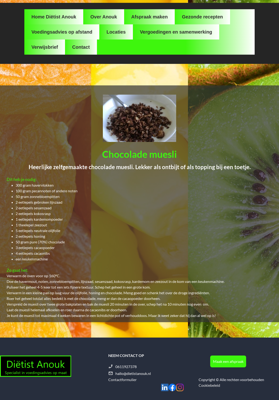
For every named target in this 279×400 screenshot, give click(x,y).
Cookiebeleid (209, 385)
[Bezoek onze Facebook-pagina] (172, 387)
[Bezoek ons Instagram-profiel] (180, 387)
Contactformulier (122, 379)
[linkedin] (165, 387)
